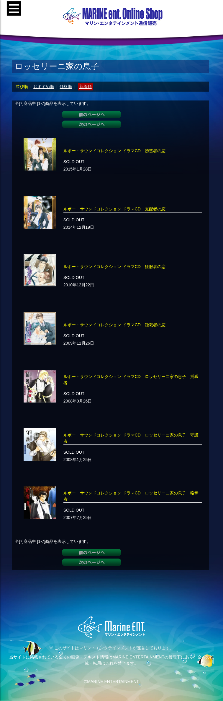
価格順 (66, 86)
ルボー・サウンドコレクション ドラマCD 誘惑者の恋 (114, 150)
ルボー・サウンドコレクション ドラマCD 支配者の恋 (114, 209)
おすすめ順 (43, 86)
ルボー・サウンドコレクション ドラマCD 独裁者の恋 (114, 324)
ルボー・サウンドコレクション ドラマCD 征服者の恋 (114, 266)
